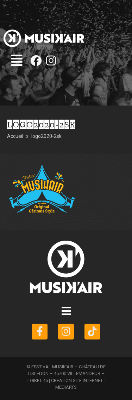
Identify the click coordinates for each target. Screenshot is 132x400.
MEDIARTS (66, 387)
